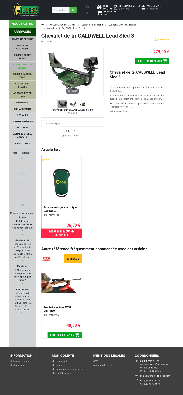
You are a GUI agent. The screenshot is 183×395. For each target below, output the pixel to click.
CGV (95, 361)
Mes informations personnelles (67, 369)
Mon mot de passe (61, 373)
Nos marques (22, 153)
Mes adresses (59, 365)
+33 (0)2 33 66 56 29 (150, 380)
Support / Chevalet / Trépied (123, 24)
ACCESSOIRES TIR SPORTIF (63, 24)
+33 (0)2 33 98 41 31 (150, 383)
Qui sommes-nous (19, 361)
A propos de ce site (103, 365)
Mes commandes (60, 361)
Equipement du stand (92, 24)
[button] (22, 234)
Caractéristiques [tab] (52, 123)
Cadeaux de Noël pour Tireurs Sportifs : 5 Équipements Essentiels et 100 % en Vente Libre (22, 251)
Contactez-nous (18, 365)
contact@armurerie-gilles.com (155, 375)
